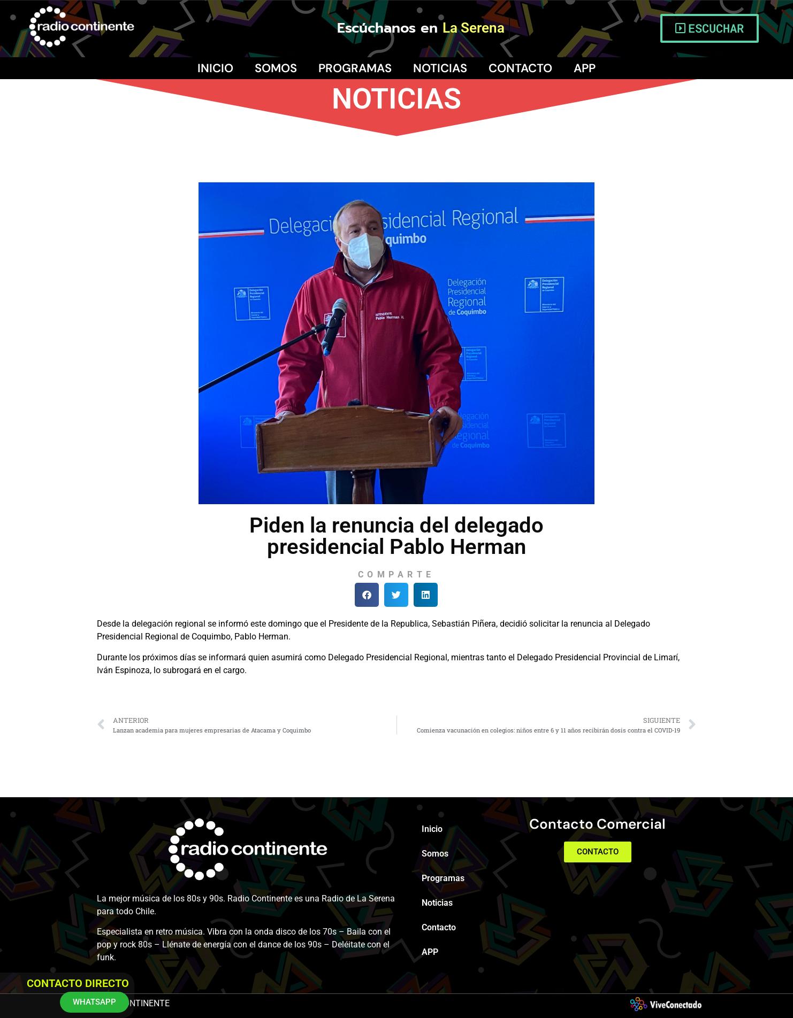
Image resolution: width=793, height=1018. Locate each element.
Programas (355, 68)
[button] (367, 595)
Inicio (215, 68)
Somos (276, 68)
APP (585, 68)
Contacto (520, 68)
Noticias (440, 68)
